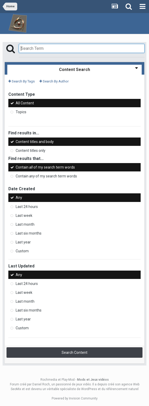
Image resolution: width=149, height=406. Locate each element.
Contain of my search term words (45, 167)
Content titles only (30, 150)
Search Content (74, 352)
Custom (22, 251)
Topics (21, 112)
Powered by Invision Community (75, 398)
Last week (24, 215)
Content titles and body (35, 142)
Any (19, 198)
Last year (23, 242)
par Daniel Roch (38, 384)
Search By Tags (21, 81)
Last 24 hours (27, 207)
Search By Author (54, 81)
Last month (25, 224)
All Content (25, 103)
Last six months (28, 233)
